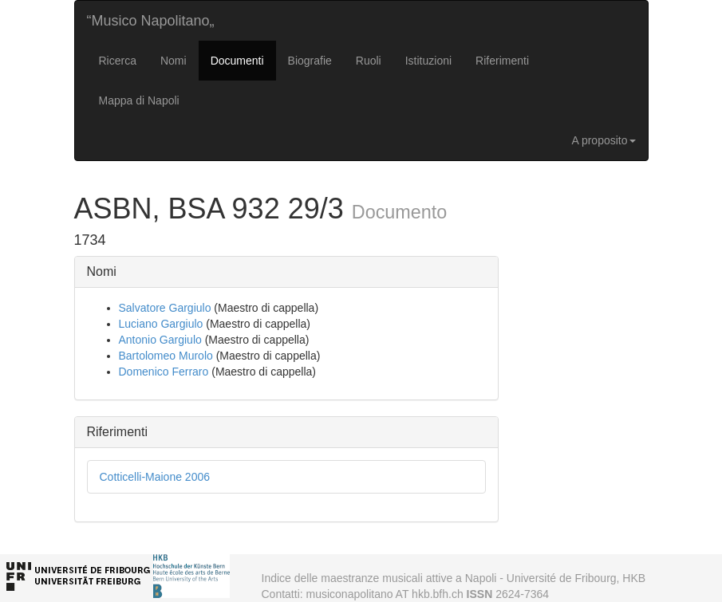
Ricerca (117, 60)
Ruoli (368, 60)
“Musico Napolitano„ (151, 21)
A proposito (603, 140)
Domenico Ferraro (164, 371)
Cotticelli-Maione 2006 (155, 476)
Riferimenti (502, 60)
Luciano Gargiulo (161, 323)
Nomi (173, 60)
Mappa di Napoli (139, 100)
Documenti (237, 60)
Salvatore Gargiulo (165, 307)
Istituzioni (428, 60)
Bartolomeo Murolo (166, 355)
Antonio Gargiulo (160, 339)
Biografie (310, 60)
